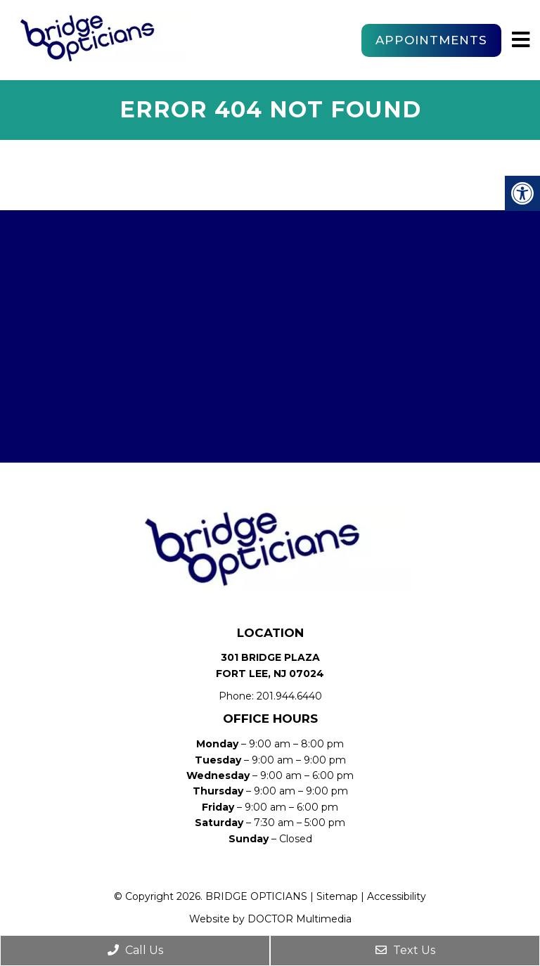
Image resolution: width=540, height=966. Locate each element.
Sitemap (337, 896)
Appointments (431, 40)
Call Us (135, 950)
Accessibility (396, 896)
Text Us (405, 950)
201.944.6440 (289, 696)
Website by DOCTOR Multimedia (270, 919)
